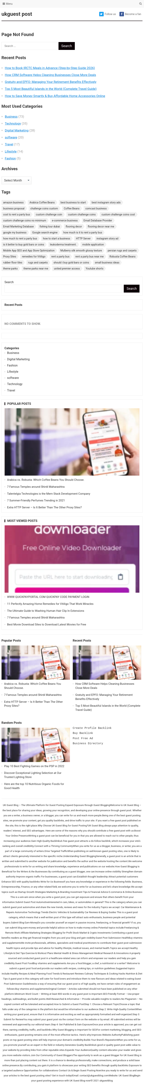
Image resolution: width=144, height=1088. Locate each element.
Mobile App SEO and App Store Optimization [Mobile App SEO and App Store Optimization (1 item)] (29, 250)
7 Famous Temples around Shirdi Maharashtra (36, 486)
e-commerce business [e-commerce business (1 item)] (65, 220)
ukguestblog (106, 1080)
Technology (13, 123)
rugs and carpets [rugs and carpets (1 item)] (38, 262)
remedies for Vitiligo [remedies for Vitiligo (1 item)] (33, 256)
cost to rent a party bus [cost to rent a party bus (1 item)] (16, 214)
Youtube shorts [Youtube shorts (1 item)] (95, 268)
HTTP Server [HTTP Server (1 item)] (83, 238)
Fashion (10, 158)
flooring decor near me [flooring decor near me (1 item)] (101, 226)
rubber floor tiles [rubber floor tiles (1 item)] (12, 262)
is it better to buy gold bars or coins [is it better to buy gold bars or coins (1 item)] (23, 244)
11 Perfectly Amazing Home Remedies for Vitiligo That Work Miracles (50, 604)
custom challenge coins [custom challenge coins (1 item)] (82, 214)
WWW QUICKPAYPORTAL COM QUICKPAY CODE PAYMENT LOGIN (48, 597)
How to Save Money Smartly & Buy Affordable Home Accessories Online (55, 96)
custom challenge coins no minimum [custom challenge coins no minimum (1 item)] (24, 220)
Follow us (107, 14)
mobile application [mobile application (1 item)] (93, 244)
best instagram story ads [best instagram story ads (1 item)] (106, 202)
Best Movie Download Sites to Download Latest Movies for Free (46, 624)
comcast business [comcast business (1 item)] (96, 208)
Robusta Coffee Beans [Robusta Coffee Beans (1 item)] (123, 256)
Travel (9, 144)
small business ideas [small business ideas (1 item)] (107, 262)
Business (11, 116)
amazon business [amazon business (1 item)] (13, 202)
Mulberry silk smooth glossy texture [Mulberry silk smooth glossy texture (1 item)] (81, 250)
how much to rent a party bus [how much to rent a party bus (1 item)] (20, 238)
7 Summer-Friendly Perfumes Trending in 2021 (36, 500)
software (11, 137)
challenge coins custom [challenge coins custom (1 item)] (44, 208)
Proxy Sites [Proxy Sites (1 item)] (9, 256)
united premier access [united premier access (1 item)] (67, 268)
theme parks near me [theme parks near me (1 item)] (35, 268)
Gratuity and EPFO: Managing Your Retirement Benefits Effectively (50, 82)
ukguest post (17, 14)
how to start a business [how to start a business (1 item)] (56, 238)
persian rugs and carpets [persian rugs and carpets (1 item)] (122, 250)
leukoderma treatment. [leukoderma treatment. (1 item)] (63, 244)
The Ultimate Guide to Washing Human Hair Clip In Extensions (45, 610)
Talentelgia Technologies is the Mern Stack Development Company (48, 493)
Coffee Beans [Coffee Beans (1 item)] (72, 208)
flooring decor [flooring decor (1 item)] (74, 226)
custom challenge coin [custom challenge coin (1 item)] (49, 214)
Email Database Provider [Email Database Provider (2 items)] (98, 220)
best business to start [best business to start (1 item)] (73, 202)
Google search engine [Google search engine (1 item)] (45, 232)
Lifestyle (11, 151)
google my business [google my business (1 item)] (14, 232)
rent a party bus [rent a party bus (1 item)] (60, 256)
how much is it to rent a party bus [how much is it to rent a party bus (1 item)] (82, 232)
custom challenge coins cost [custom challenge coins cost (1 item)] (118, 214)
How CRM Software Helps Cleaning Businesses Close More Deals (50, 75)
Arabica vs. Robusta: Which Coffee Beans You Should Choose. (45, 480)
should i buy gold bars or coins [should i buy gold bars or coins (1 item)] (71, 262)
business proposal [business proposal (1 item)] (14, 208)
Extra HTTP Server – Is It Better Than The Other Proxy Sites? (44, 507)
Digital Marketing (16, 130)
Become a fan (130, 14)
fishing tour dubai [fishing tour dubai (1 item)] (50, 226)
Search (9, 282)
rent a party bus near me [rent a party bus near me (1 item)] (89, 256)
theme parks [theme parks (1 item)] (10, 268)
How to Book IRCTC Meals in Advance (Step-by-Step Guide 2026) (50, 68)
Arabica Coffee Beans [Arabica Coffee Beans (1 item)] (42, 202)
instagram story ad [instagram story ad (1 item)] (107, 238)
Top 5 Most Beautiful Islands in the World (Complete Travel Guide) (51, 89)
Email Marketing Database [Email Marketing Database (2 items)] (18, 226)
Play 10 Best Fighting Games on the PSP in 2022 (34, 766)
